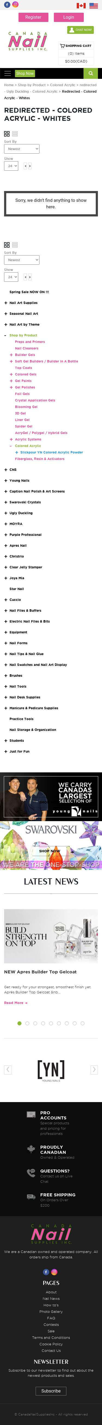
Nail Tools (18, 686)
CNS (13, 469)
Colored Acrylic (63, 85)
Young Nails (19, 480)
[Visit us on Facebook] (47, 1272)
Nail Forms (18, 643)
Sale (51, 1331)
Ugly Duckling (21, 513)
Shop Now (25, 73)
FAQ (51, 1318)
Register (33, 17)
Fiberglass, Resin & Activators (39, 459)
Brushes (16, 675)
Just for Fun (19, 751)
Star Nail (17, 589)
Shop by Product (32, 85)
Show (8, 158)
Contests (51, 1324)
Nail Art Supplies (24, 303)
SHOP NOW (49, 802)
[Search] (91, 73)
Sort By (10, 141)
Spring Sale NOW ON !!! (29, 292)
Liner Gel (22, 420)
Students (17, 740)
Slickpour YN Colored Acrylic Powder (51, 452)
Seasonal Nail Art (24, 313)
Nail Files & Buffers (25, 610)
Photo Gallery (51, 1311)
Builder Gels (25, 355)
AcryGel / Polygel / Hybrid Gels (41, 433)
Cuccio (15, 599)
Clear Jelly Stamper (26, 567)
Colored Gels (25, 374)
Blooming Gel (26, 407)
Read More (13, 1003)
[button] (19, 1024)
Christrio (17, 556)
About (51, 1292)
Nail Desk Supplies (25, 697)
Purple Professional (26, 534)
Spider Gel (23, 426)
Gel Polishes (25, 387)
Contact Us (51, 1350)
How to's (51, 1305)
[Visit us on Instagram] (55, 1272)
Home (9, 85)
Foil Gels (22, 394)
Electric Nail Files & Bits (30, 621)
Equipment (18, 632)
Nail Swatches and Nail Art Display (38, 664)
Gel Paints (23, 381)
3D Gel (20, 413)
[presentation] (7, 1069)
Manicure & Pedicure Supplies (34, 708)
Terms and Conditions (51, 1337)
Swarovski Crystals (25, 502)
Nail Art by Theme (24, 324)
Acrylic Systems (28, 439)
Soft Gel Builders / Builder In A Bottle (46, 361)
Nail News (51, 1298)
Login (68, 17)
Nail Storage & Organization (33, 729)
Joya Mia (17, 578)
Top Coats (23, 368)
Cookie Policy (51, 1344)
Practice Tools (21, 719)
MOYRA (16, 524)
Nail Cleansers (26, 348)
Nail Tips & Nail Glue (27, 654)
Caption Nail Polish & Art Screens (37, 491)
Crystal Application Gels (35, 400)
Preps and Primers (30, 342)
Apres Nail (18, 545)
